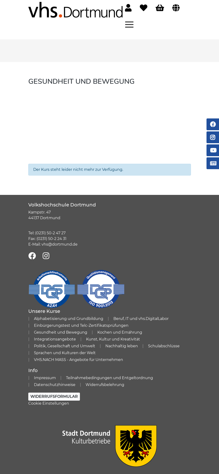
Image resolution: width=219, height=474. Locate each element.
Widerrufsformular (54, 396)
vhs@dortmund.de (59, 244)
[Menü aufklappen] (129, 24)
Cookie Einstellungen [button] (48, 403)
